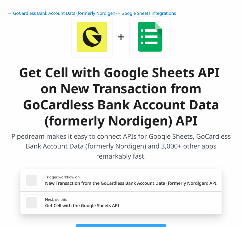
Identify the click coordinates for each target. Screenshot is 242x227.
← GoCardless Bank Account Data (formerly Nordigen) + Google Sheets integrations (92, 13)
